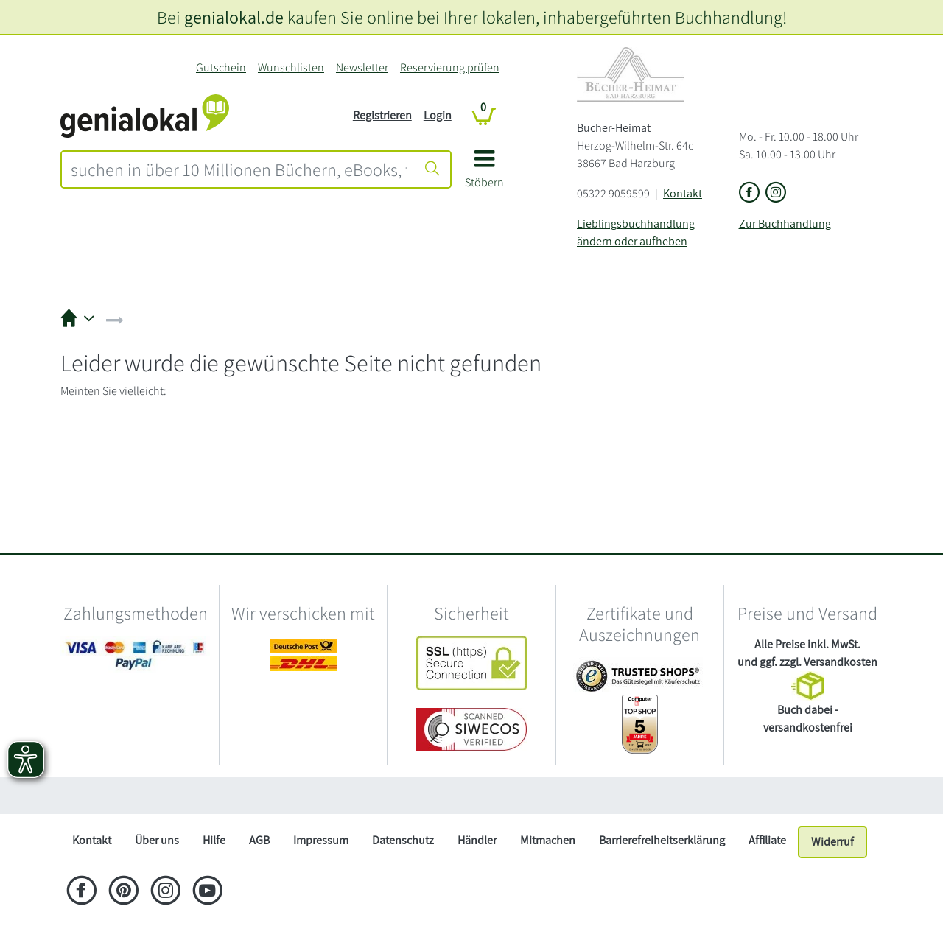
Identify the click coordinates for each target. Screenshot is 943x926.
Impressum (320, 840)
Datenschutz (403, 840)
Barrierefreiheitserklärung (662, 840)
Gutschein (221, 67)
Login (438, 115)
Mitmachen (547, 840)
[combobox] (239, 169)
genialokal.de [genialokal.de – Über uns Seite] (234, 17)
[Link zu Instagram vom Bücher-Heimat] (775, 193)
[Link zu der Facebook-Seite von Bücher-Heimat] (749, 193)
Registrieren (382, 115)
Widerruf (832, 841)
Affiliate (767, 840)
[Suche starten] (432, 169)
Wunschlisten (291, 67)
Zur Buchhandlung (785, 223)
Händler (477, 840)
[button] (484, 174)
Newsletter (362, 67)
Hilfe (214, 840)
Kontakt (682, 193)
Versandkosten (840, 662)
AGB (259, 840)
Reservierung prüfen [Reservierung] (449, 67)
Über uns (157, 840)
